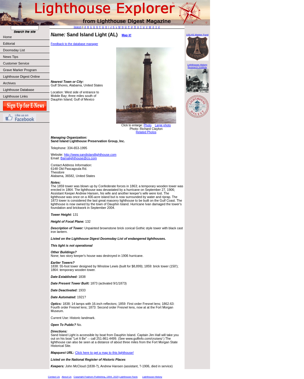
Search (77, 27)
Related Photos (146, 132)
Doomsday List (14, 50)
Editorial (26, 43)
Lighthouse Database (18, 90)
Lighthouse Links (15, 96)
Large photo (163, 125)
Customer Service (26, 63)
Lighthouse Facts (128, 376)
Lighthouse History (152, 376)
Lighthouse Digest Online (21, 76)
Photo (148, 125)
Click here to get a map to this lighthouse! (104, 352)
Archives (9, 83)
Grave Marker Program (20, 70)
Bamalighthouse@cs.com (79, 158)
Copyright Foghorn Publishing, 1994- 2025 (96, 376)
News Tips (10, 57)
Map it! (126, 35)
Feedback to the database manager (74, 44)
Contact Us (54, 376)
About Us (66, 376)
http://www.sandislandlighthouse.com (90, 154)
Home (7, 37)
